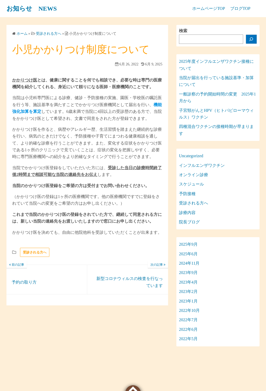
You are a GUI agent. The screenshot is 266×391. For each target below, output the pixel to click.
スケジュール (191, 184)
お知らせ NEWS (31, 8)
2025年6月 (188, 254)
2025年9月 (188, 244)
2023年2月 (188, 291)
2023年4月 (188, 282)
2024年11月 (189, 263)
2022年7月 (188, 320)
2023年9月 (188, 272)
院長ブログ (189, 222)
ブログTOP (240, 8)
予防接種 (187, 193)
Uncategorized (191, 156)
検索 (183, 31)
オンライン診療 (193, 175)
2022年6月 (188, 329)
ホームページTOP (208, 8)
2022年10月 (189, 310)
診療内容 (187, 212)
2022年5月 (188, 339)
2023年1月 (188, 301)
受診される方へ (34, 252)
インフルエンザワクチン (202, 165)
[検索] (251, 39)
